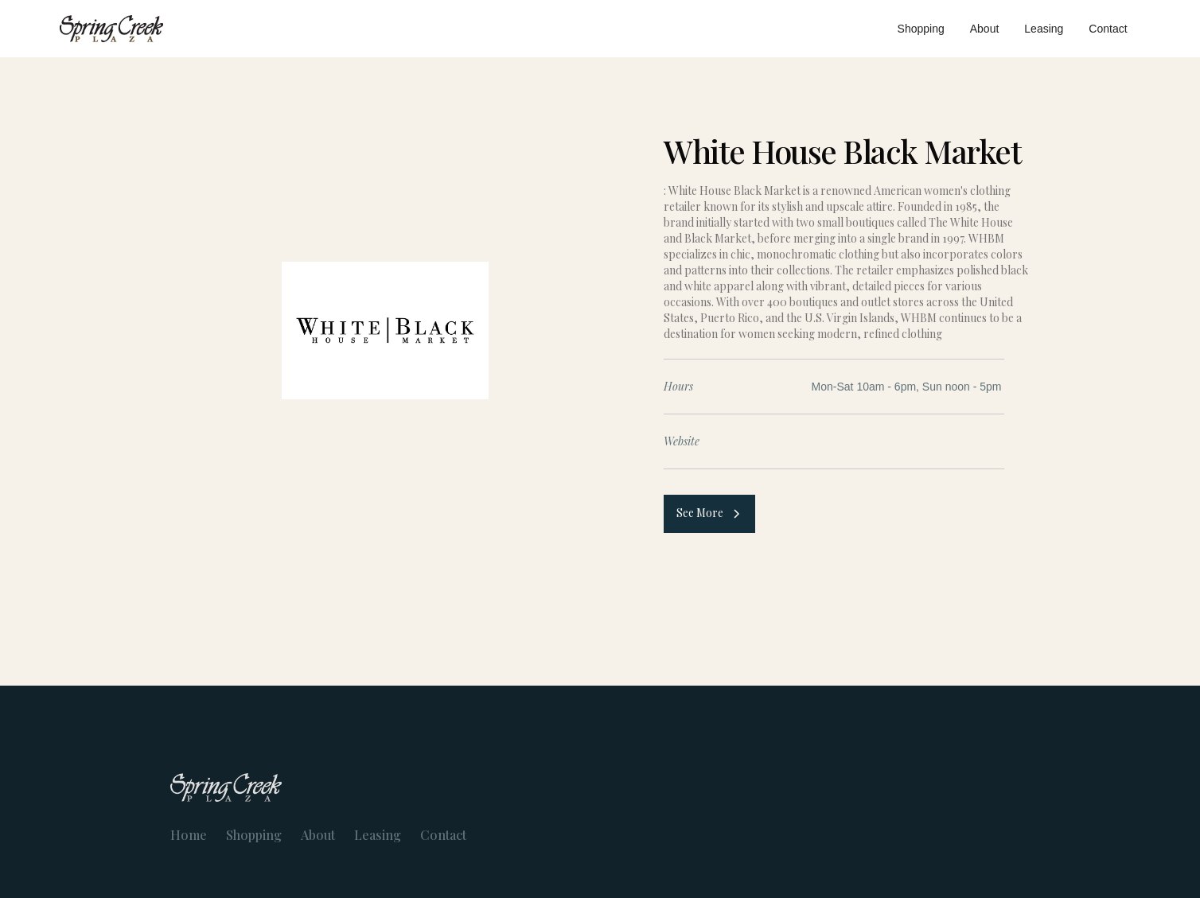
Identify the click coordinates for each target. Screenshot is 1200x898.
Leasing (1043, 28)
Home (188, 835)
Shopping (921, 28)
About (984, 28)
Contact (1108, 28)
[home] (111, 28)
